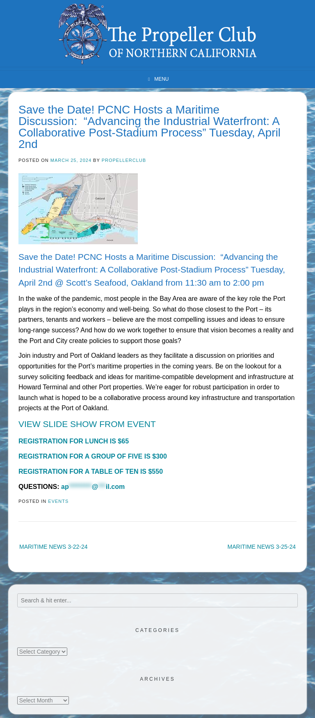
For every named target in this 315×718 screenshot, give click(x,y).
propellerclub (124, 160)
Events (58, 501)
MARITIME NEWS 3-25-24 (262, 546)
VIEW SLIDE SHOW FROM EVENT (87, 424)
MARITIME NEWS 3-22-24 (53, 546)
